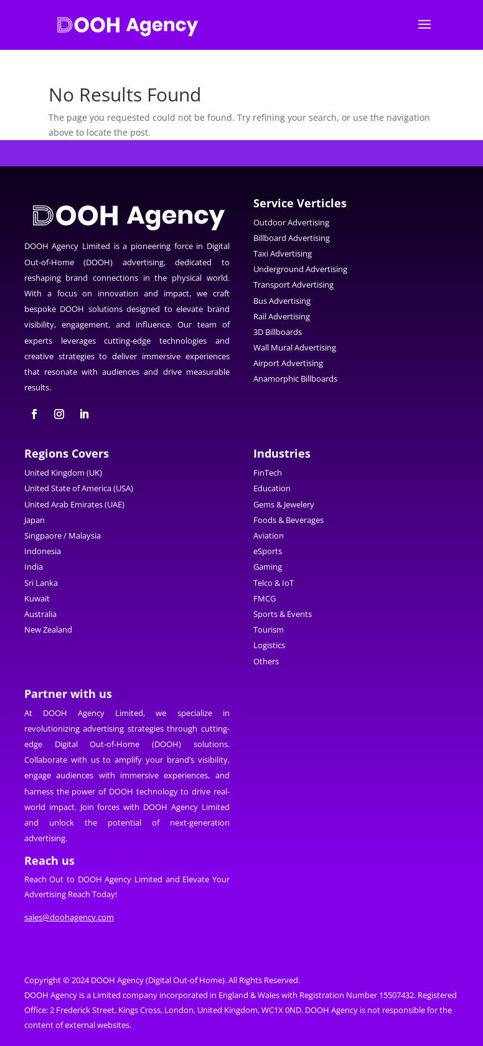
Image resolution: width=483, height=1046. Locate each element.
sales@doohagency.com (69, 917)
